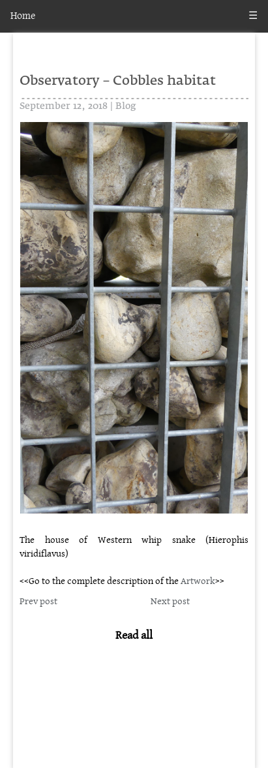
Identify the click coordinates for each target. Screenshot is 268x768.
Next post (170, 601)
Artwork (198, 581)
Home (22, 16)
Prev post (38, 601)
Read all (134, 635)
